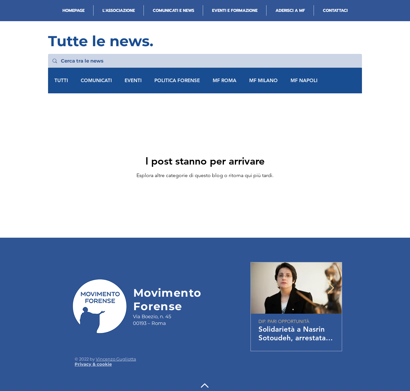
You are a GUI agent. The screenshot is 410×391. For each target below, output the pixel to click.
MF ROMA (224, 80)
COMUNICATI (96, 80)
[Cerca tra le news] (204, 61)
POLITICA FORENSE (177, 80)
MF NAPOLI (304, 80)
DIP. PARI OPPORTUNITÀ (283, 321)
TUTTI (61, 80)
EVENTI (133, 80)
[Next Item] (330, 288)
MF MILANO (263, 80)
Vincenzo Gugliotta (116, 358)
